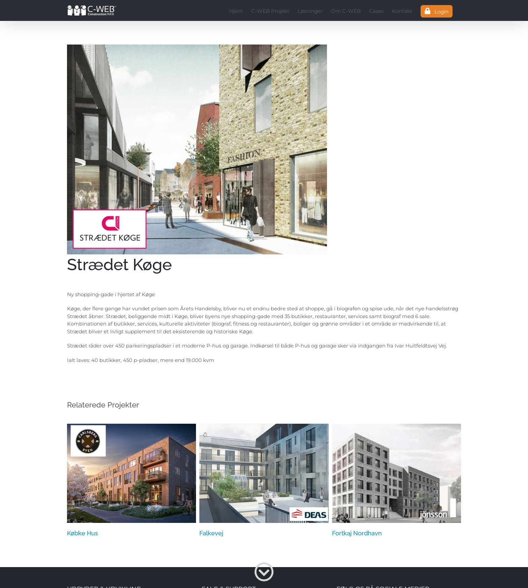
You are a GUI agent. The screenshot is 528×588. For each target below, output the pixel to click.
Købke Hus (82, 533)
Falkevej (211, 533)
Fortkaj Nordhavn (357, 533)
